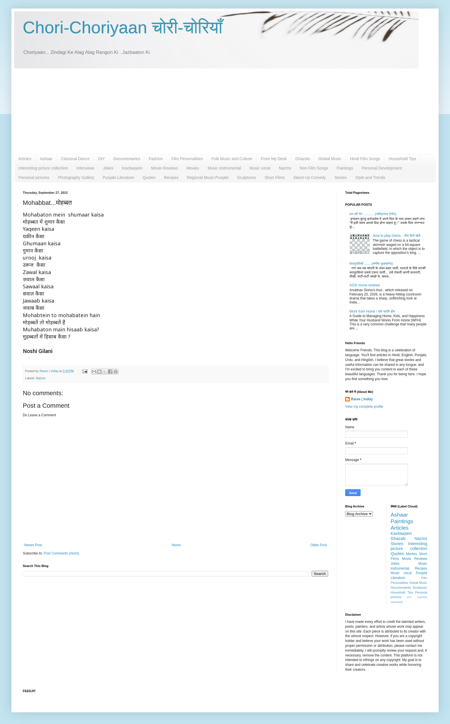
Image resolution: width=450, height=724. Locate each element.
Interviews (86, 168)
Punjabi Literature (118, 177)
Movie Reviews (164, 168)
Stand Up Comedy (309, 177)
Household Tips (402, 158)
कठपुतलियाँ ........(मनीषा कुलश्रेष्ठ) (371, 264)
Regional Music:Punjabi (207, 177)
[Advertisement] (225, 111)
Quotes (149, 177)
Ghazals (302, 158)
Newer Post (33, 545)
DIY (101, 158)
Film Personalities (187, 158)
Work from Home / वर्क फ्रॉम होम (372, 311)
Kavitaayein (132, 168)
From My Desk (274, 158)
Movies (193, 168)
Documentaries (126, 158)
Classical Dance (75, 158)
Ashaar (46, 158)
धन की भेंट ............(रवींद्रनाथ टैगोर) (372, 214)
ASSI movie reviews (364, 285)
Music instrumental (224, 168)
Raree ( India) (362, 399)
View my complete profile (364, 407)
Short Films (275, 177)
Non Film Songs (314, 168)
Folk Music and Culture (231, 158)
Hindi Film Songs (365, 158)
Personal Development (382, 168)
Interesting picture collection (43, 168)
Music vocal (259, 168)
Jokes (108, 168)
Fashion (156, 158)
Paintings (345, 168)
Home (176, 545)
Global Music (329, 158)
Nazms (285, 168)
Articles (24, 158)
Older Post (318, 545)
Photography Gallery (76, 177)
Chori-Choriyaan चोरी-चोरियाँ (122, 27)
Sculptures (246, 177)
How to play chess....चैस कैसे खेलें (396, 236)
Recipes (171, 177)
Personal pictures (34, 177)
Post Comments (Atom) (61, 553)
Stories (340, 177)
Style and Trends (370, 177)
